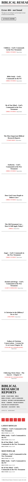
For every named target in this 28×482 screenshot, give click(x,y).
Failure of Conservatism (13, 347)
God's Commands (11, 288)
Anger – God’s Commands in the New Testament (14, 254)
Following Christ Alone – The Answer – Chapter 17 (14, 374)
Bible (11, 228)
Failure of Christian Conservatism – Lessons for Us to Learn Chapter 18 (14, 343)
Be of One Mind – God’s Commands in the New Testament (14, 107)
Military (11, 316)
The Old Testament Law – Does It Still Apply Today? (14, 225)
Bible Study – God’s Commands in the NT (14, 77)
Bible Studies (11, 52)
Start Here (11, 140)
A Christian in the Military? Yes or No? (14, 313)
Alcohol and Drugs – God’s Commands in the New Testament (14, 284)
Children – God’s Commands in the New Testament (14, 49)
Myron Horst (19, 52)
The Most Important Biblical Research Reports (14, 137)
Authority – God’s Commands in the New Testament (14, 167)
